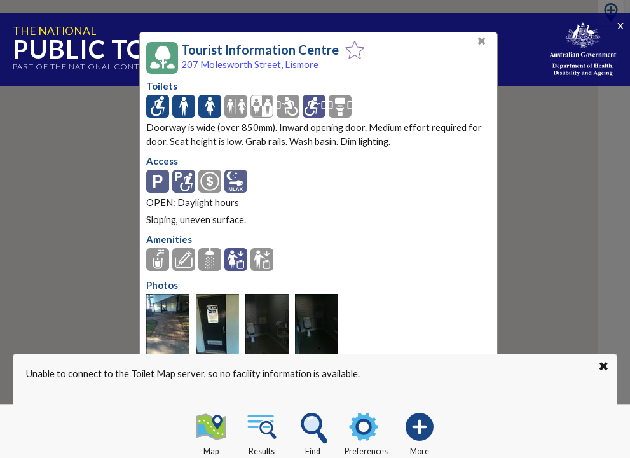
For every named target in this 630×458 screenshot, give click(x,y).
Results (262, 432)
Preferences (366, 432)
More (420, 432)
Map (211, 432)
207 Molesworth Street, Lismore (249, 64)
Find (313, 432)
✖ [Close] (481, 41)
